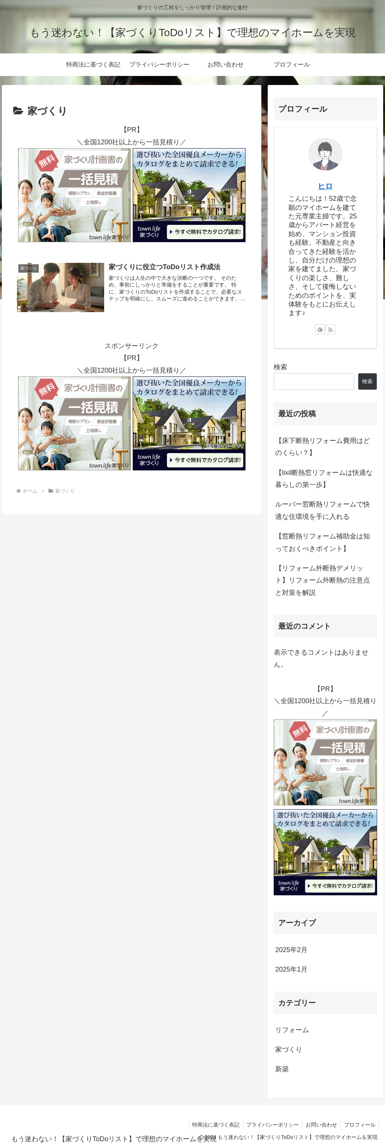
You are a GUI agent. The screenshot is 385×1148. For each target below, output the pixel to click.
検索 (280, 367)
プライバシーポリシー (269, 1125)
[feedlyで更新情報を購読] (320, 329)
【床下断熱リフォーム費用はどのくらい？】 (322, 446)
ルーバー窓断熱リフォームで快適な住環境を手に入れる (322, 510)
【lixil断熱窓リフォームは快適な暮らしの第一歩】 (324, 478)
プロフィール (359, 1125)
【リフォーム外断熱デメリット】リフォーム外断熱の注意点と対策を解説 (322, 580)
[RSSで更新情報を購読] (330, 329)
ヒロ (325, 186)
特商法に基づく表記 (211, 1125)
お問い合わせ (319, 1125)
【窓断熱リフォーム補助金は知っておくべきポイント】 (322, 542)
